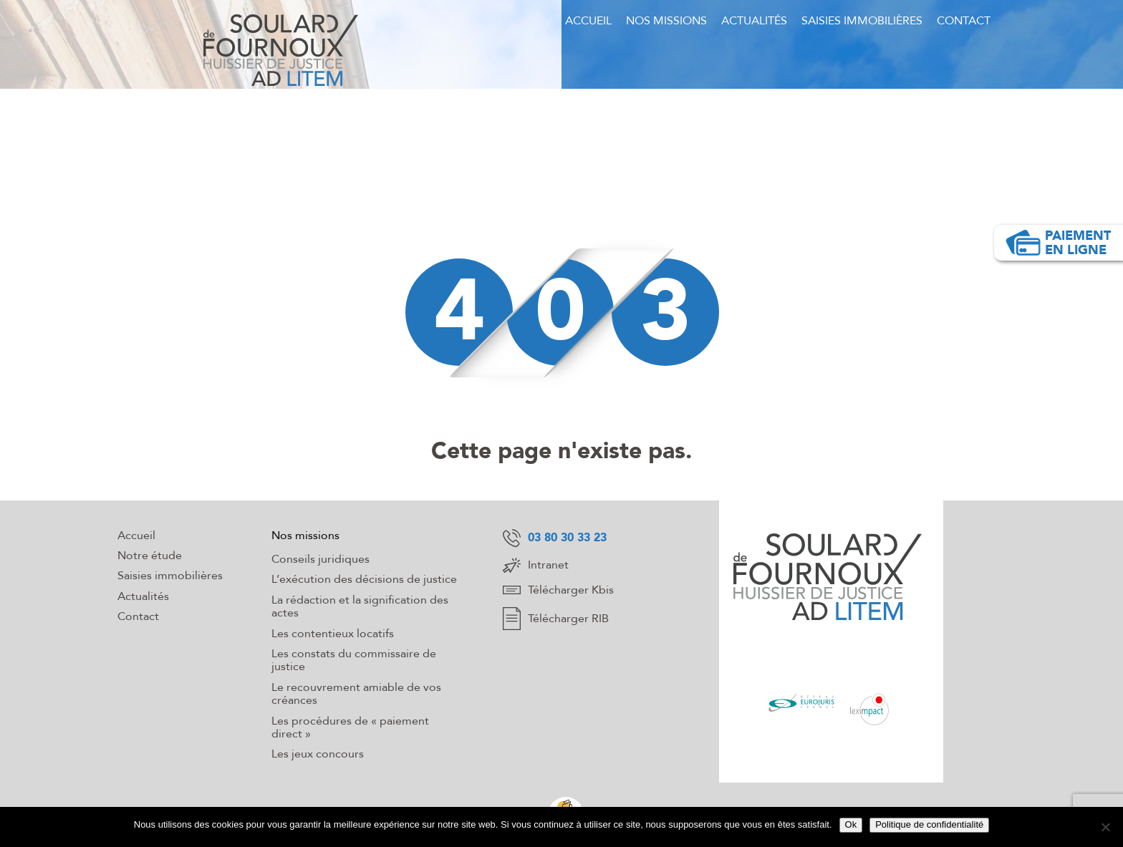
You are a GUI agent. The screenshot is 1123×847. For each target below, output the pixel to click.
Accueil (588, 21)
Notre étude (149, 555)
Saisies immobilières (861, 21)
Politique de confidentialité (929, 824)
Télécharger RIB (556, 618)
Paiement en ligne (1058, 242)
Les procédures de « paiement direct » (350, 727)
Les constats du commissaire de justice (353, 660)
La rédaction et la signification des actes (359, 606)
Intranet (536, 565)
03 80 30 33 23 (555, 538)
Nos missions (666, 21)
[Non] (1105, 827)
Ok (851, 824)
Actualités (754, 21)
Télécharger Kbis (558, 590)
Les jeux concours (317, 754)
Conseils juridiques (320, 559)
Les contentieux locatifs (332, 634)
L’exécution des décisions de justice (364, 579)
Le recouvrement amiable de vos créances (356, 693)
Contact (964, 21)
